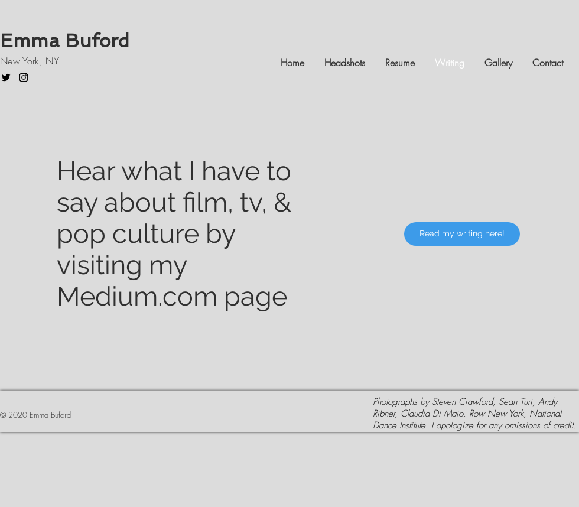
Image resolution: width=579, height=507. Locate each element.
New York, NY (29, 60)
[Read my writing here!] (462, 234)
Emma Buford (67, 41)
